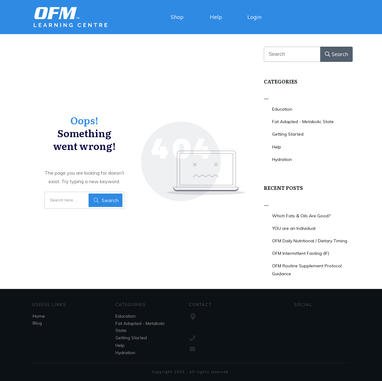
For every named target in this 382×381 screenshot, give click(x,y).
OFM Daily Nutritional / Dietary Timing (309, 241)
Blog (37, 323)
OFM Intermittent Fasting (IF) (300, 253)
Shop (177, 16)
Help (216, 16)
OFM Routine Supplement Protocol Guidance (307, 269)
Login (254, 16)
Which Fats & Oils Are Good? (301, 216)
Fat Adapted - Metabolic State (303, 121)
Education (282, 109)
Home (39, 316)
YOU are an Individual (293, 228)
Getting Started (288, 134)
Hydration (282, 159)
